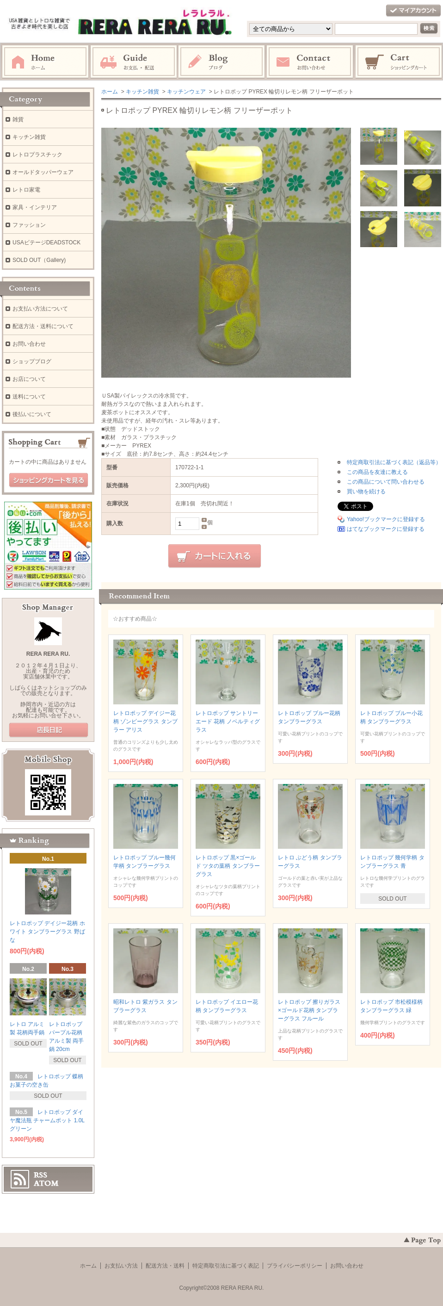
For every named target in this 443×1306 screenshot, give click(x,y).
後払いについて (31, 414)
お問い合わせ (310, 62)
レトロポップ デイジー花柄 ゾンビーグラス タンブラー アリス (145, 721)
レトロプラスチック (37, 154)
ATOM (46, 1183)
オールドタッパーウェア (43, 172)
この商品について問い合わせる (386, 482)
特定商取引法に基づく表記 (225, 1265)
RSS (40, 1175)
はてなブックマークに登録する (386, 529)
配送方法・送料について (43, 326)
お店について (29, 379)
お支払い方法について (40, 308)
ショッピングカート (399, 62)
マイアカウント (413, 11)
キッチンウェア (186, 91)
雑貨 (18, 119)
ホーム (45, 62)
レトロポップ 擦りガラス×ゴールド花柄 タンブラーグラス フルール (309, 1010)
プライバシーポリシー (294, 1265)
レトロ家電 (26, 190)
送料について (29, 396)
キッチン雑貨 (142, 91)
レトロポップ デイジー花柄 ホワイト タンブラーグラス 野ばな (47, 931)
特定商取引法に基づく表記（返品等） (394, 462)
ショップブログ (31, 361)
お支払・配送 (133, 62)
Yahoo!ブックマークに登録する (386, 519)
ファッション (29, 225)
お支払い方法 (121, 1265)
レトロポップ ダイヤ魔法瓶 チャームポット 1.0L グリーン (47, 1120)
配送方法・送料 (165, 1265)
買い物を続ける (366, 491)
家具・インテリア (34, 207)
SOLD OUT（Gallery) (39, 260)
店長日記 (48, 730)
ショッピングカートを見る (48, 480)
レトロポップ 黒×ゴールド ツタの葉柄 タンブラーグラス (228, 865)
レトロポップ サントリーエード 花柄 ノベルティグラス (228, 721)
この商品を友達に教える (377, 472)
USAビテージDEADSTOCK (46, 242)
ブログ (221, 62)
